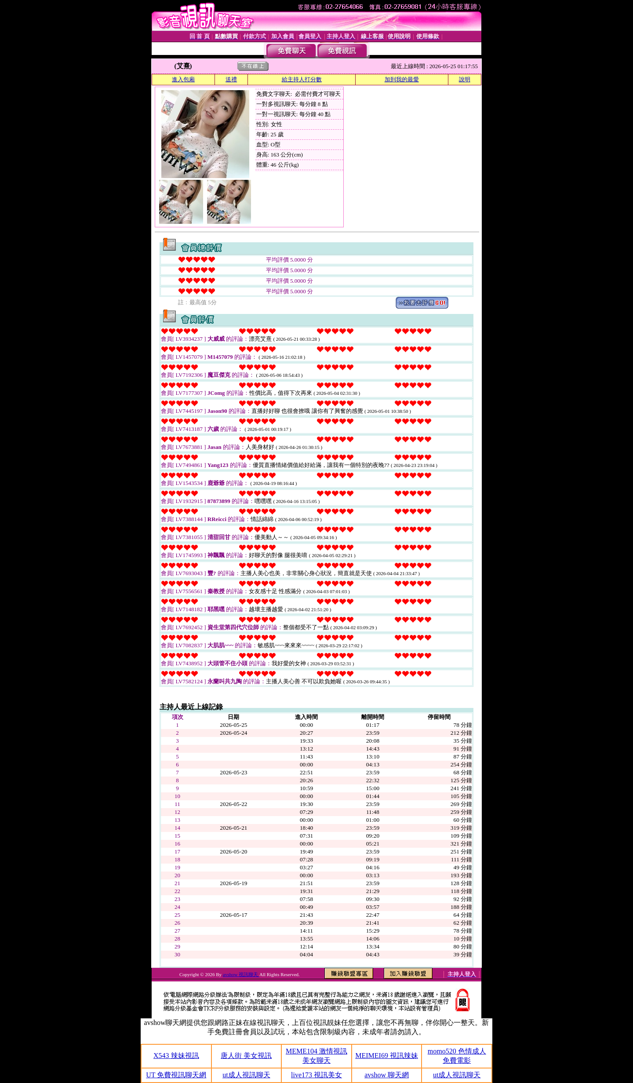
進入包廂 (183, 79)
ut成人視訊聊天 (246, 1075)
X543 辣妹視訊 (176, 1055)
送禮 (231, 79)
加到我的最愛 (402, 79)
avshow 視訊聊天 (241, 974)
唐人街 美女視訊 (246, 1055)
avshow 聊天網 (386, 1075)
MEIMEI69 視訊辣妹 (386, 1055)
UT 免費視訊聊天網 (176, 1075)
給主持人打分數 (302, 79)
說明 (464, 79)
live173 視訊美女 (316, 1075)
